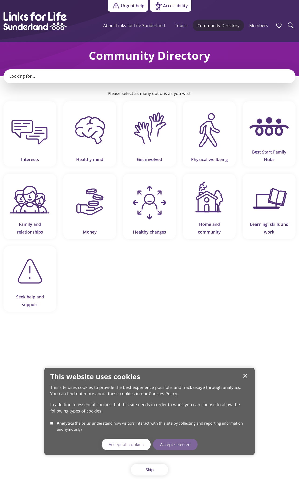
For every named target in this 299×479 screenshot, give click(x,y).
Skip (150, 469)
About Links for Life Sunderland (134, 25)
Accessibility (169, 6)
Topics (181, 25)
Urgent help (127, 5)
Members (258, 25)
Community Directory (218, 25)
